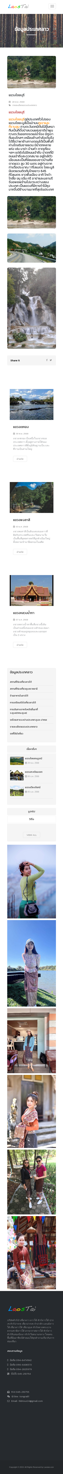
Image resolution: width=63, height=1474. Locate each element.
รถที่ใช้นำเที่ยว (16, 733)
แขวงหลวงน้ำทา (23, 613)
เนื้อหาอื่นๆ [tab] (32, 749)
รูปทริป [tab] (31, 811)
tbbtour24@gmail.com (31, 1401)
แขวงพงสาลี (21, 520)
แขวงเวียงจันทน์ (32, 787)
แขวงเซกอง (21, 427)
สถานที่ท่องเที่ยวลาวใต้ (21, 682)
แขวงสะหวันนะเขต (33, 772)
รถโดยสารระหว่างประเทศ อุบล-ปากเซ (28, 720)
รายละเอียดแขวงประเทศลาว (23, 727)
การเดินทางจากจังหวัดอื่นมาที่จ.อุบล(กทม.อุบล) (24, 711)
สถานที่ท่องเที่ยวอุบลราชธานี (23, 689)
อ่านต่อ (20, 459)
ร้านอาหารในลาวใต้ (19, 695)
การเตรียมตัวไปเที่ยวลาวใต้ (23, 702)
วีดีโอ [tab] (31, 819)
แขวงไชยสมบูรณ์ (33, 758)
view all (32, 835)
